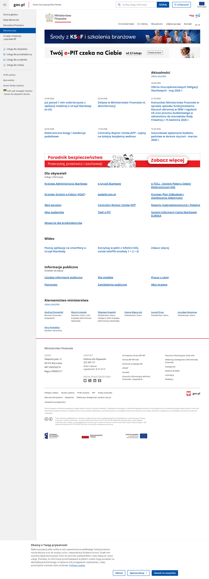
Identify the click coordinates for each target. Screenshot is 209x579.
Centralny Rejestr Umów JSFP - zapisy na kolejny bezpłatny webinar (122, 199)
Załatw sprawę (173, 23)
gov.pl (193, 527)
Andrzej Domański (54, 420)
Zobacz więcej (160, 333)
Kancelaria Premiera (13, 25)
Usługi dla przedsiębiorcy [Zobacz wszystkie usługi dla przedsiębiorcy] (17, 54)
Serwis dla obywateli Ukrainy (17, 92)
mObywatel (182, 5)
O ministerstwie (126, 23)
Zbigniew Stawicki (107, 420)
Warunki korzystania (54, 528)
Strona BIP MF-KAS (130, 490)
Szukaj (163, 4)
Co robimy (142, 23)
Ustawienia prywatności (55, 532)
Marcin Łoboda (79, 420)
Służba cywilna (68, 523)
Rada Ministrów (11, 19)
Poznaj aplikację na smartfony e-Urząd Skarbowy (66, 335)
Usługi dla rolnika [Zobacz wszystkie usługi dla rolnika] (13, 65)
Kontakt (188, 23)
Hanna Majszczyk (133, 420)
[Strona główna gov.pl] (19, 5)
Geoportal (69, 528)
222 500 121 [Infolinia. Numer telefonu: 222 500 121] (89, 492)
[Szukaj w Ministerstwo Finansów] (136, 5)
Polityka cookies (51, 523)
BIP (93, 523)
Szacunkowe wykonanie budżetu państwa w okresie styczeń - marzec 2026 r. (174, 201)
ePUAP (125, 498)
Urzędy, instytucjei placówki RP (12, 37)
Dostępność (170, 497)
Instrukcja (169, 505)
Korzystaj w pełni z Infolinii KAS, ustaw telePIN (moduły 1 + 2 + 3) (118, 335)
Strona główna (13, 14)
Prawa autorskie (105, 523)
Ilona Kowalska (52, 457)
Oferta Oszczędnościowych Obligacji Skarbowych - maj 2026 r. (174, 88)
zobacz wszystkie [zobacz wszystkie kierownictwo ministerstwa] (52, 389)
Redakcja (169, 509)
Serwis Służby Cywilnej (13, 85)
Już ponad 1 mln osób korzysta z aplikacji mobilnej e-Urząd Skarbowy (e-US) (68, 150)
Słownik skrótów (172, 501)
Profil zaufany (9, 75)
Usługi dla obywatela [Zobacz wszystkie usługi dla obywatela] (15, 49)
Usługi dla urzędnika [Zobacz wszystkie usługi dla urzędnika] (15, 59)
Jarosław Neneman (187, 420)
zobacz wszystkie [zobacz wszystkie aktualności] (158, 76)
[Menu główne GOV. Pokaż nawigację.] (4, 4)
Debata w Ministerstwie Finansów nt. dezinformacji (122, 148)
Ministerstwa (9, 30)
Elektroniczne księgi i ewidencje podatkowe (65, 199)
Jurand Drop (157, 420)
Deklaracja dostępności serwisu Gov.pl (94, 528)
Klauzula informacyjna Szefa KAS (179, 486)
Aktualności (157, 23)
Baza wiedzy (8, 80)
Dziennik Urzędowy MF (132, 494)
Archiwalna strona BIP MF (133, 486)
